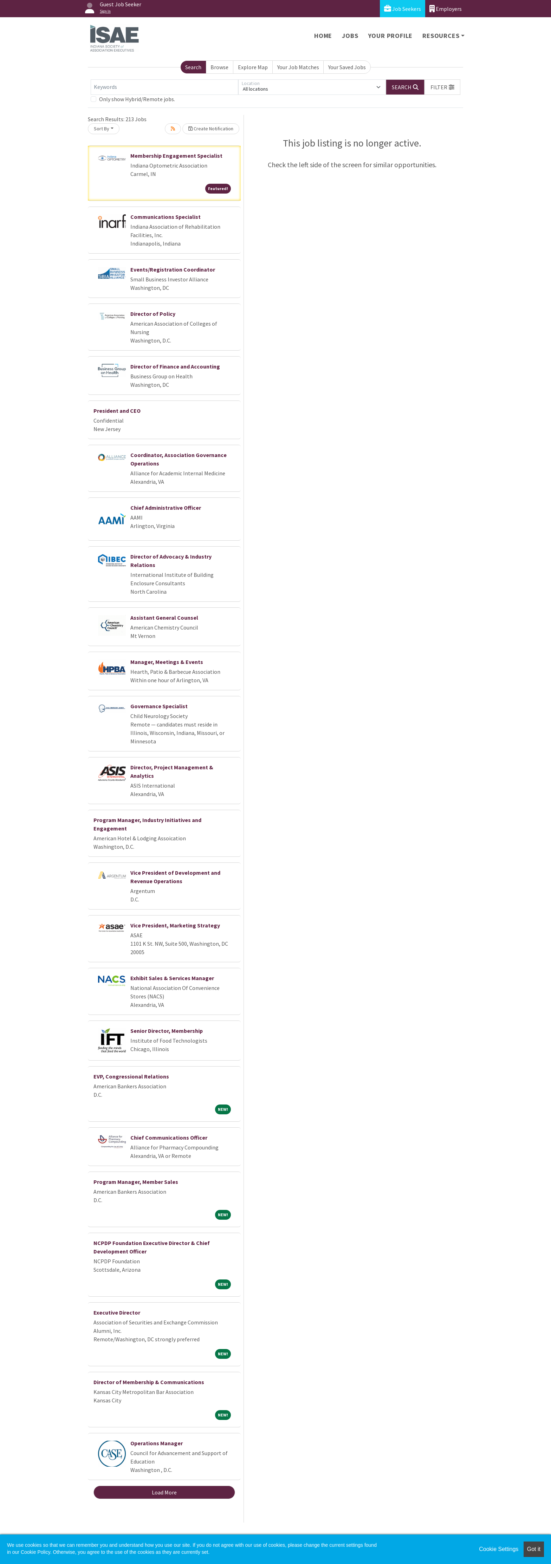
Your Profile (390, 36)
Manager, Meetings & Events (166, 661)
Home (323, 36)
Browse (219, 67)
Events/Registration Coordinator (172, 269)
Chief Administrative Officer (165, 507)
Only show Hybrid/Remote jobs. (137, 99)
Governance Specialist (159, 706)
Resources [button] (440, 36)
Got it (533, 1549)
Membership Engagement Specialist (176, 155)
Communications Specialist (165, 216)
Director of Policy (152, 313)
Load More (164, 1492)
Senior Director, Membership (166, 1030)
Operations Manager (156, 1443)
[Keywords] (164, 87)
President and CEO (117, 410)
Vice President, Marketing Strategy (175, 925)
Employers (445, 8)
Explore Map (253, 67)
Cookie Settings (498, 1549)
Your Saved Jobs (347, 67)
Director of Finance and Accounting (175, 366)
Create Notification (210, 128)
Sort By (101, 128)
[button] (442, 87)
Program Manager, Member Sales (135, 1181)
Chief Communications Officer (168, 1137)
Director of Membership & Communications (148, 1382)
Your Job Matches (298, 67)
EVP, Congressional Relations (131, 1076)
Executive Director (116, 1312)
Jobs (350, 36)
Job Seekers (402, 8)
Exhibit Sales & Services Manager (172, 978)
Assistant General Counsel (164, 617)
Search (193, 67)
